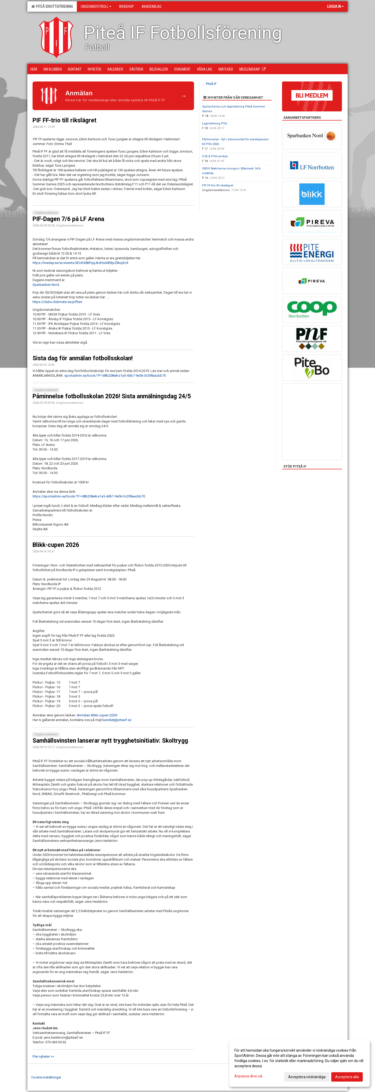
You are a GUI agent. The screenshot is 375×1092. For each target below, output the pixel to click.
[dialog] (299, 1063)
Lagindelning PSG (214, 123)
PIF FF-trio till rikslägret (64, 120)
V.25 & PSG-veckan (215, 156)
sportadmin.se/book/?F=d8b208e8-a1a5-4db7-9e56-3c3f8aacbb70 (115, 375)
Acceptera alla (347, 1077)
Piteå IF (211, 84)
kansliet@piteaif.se (116, 720)
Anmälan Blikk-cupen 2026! (97, 715)
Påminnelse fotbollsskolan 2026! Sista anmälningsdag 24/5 (112, 396)
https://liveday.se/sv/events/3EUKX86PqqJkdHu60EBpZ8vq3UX (80, 263)
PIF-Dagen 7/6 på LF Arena (68, 219)
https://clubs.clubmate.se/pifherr (57, 302)
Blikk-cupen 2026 (56, 544)
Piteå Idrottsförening (52, 6)
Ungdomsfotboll (96, 6)
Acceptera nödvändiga (307, 1077)
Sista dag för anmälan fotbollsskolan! (83, 358)
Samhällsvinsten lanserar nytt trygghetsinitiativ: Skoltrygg (110, 740)
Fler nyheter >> (43, 1056)
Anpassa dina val (248, 1076)
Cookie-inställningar (46, 1077)
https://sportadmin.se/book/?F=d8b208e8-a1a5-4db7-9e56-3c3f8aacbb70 (89, 496)
